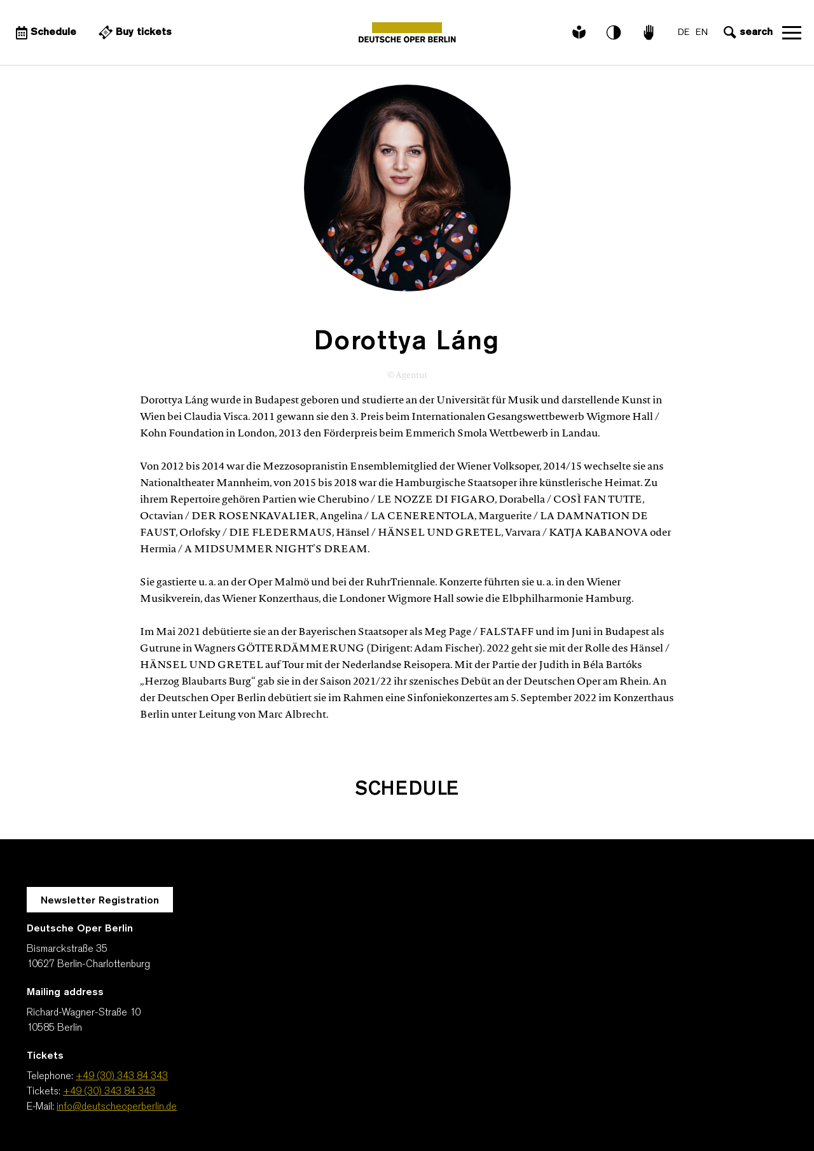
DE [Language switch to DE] (683, 33)
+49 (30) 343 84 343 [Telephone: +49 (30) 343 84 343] (122, 1076)
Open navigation (791, 32)
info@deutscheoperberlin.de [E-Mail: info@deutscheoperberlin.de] (117, 1107)
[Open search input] (747, 32)
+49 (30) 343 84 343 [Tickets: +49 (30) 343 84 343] (109, 1092)
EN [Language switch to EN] (702, 33)
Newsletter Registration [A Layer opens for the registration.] (100, 901)
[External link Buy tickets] (133, 32)
